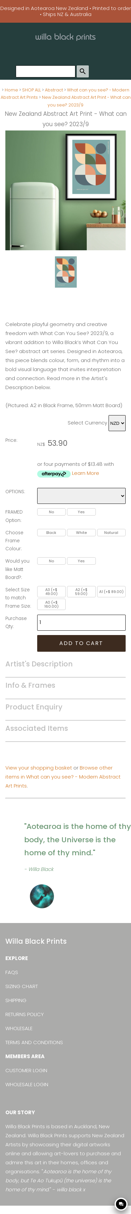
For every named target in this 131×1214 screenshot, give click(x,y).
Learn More (85, 473)
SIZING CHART (21, 986)
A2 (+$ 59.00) (81, 591)
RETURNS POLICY (24, 1014)
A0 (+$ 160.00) (51, 604)
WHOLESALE (18, 1028)
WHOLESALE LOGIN (26, 1084)
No (51, 512)
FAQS (11, 972)
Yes (81, 512)
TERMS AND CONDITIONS (34, 1042)
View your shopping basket (38, 767)
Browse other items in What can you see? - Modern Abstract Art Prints (63, 776)
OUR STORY (20, 1112)
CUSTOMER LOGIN (26, 1070)
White (81, 532)
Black (51, 532)
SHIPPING (15, 1000)
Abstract (54, 90)
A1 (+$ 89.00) (111, 591)
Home (11, 90)
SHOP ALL (31, 90)
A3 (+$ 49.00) (51, 591)
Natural (111, 532)
